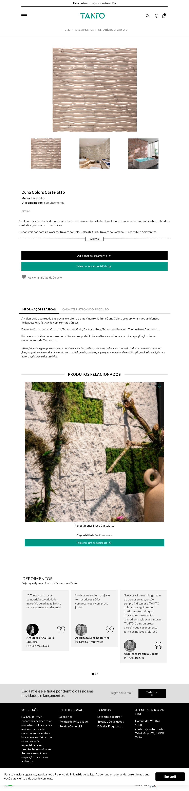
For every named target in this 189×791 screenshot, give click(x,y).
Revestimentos (84, 30)
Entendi (170, 776)
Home (66, 30)
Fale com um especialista (94, 265)
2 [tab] (97, 675)
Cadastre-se (152, 693)
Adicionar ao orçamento (92, 255)
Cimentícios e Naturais (112, 30)
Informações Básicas (39, 309)
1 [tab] (94, 675)
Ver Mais (94, 239)
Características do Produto (85, 309)
